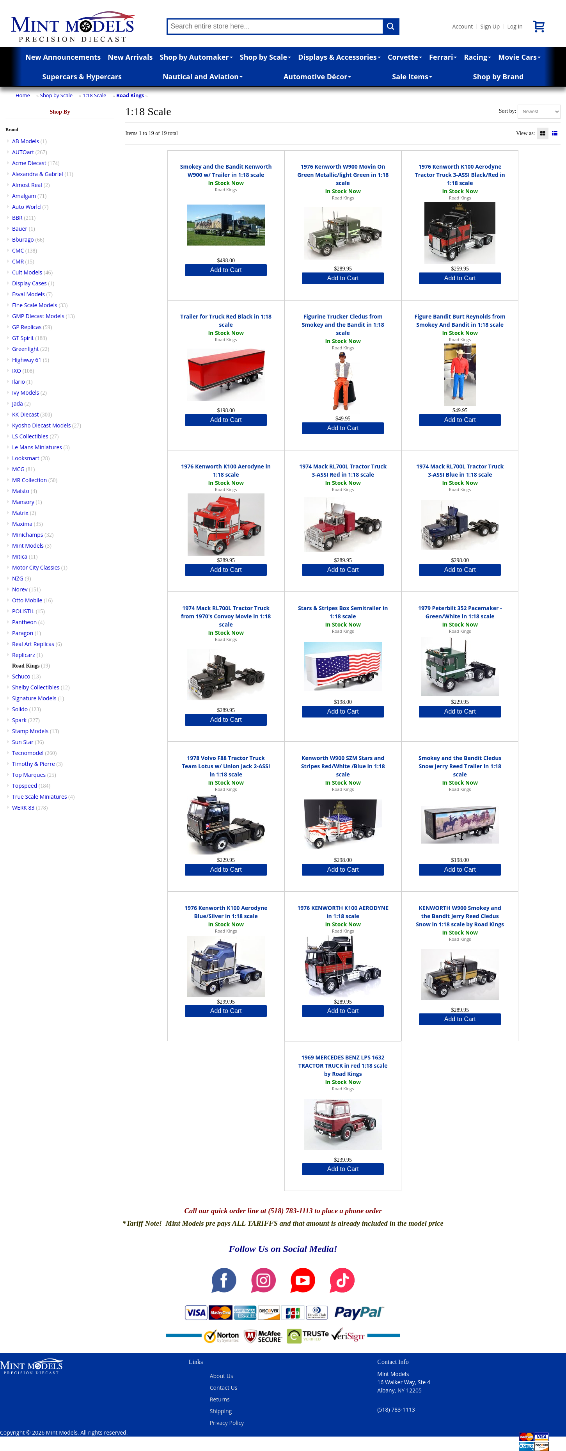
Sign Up (490, 26)
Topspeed (24, 785)
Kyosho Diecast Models (41, 425)
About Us (221, 1376)
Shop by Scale (265, 57)
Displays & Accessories (339, 57)
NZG (17, 578)
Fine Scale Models (34, 305)
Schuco (21, 676)
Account (462, 26)
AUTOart (23, 152)
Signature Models (34, 698)
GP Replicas (27, 327)
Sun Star (23, 742)
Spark (19, 720)
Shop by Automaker (196, 57)
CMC (18, 250)
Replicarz (23, 655)
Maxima (22, 523)
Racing (477, 57)
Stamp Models (30, 731)
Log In (514, 26)
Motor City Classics (36, 567)
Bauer (19, 228)
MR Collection (29, 480)
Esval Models (28, 294)
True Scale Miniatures (39, 796)
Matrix (20, 512)
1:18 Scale (94, 95)
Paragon (22, 633)
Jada (17, 403)
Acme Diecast (29, 163)
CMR (18, 261)
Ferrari (443, 57)
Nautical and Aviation (203, 76)
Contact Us (224, 1387)
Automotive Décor (317, 76)
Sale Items (412, 76)
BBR (17, 217)
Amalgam (24, 195)
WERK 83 (23, 807)
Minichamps (27, 534)
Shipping (221, 1411)
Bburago (23, 239)
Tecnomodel (28, 753)
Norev (20, 589)
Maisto (20, 491)
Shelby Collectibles (35, 687)
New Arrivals (130, 57)
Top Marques (29, 774)
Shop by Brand (498, 76)
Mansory (23, 502)
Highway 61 (26, 359)
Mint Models (28, 545)
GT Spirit (23, 338)
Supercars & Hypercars (82, 76)
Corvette (405, 57)
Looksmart (25, 458)
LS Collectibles (30, 436)
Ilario (18, 381)
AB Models (25, 141)
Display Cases (29, 283)
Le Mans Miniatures (37, 447)
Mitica (19, 556)
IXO (16, 370)
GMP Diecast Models (38, 316)
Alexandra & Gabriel (37, 174)
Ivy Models (25, 392)
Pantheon (24, 622)
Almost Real (27, 185)
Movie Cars (519, 57)
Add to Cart (226, 270)
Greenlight (25, 349)
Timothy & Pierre (33, 763)
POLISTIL (23, 611)
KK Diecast (25, 414)
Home (23, 95)
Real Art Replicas (33, 644)
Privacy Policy (227, 1422)
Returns (220, 1399)
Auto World (26, 206)
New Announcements (63, 57)
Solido (20, 709)
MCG (18, 469)
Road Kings (130, 95)
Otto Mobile (27, 600)
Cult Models (27, 272)
